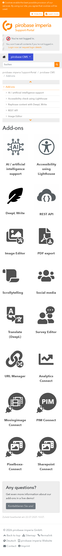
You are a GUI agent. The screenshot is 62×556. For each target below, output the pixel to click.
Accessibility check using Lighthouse (26, 98)
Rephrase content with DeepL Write (26, 104)
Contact (9, 546)
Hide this (36, 14)
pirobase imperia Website (35, 540)
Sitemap (29, 535)
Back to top (11, 535)
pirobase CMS (47, 72)
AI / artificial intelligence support (25, 92)
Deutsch (9, 540)
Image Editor (14, 116)
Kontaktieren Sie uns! (20, 506)
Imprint (24, 546)
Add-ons (9, 87)
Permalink (45, 535)
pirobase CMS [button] (20, 56)
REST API (12, 110)
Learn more (52, 14)
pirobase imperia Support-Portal (19, 72)
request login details (31, 47)
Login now (13, 47)
